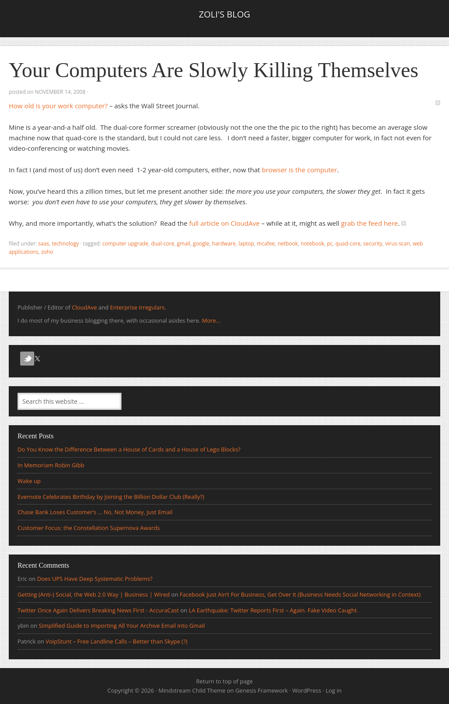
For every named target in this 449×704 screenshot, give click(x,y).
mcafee (266, 243)
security (373, 243)
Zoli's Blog (224, 14)
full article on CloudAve (224, 223)
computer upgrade (125, 243)
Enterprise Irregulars (137, 307)
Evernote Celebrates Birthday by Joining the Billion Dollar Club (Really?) (111, 497)
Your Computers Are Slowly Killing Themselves (213, 70)
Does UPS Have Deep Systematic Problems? (95, 579)
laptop (246, 243)
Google (201, 243)
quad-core (347, 243)
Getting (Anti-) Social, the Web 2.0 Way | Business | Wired (94, 594)
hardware (224, 243)
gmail (183, 243)
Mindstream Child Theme (191, 690)
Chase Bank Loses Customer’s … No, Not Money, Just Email (95, 512)
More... (211, 320)
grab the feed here (369, 223)
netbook (288, 243)
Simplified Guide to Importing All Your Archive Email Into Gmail (122, 625)
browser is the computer (299, 169)
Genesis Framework (261, 690)
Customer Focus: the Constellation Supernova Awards (89, 528)
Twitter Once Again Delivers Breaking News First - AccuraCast (98, 610)
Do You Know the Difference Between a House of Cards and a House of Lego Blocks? (129, 449)
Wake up (29, 481)
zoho (47, 252)
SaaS (43, 243)
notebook (312, 243)
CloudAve (84, 307)
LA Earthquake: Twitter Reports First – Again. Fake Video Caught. (273, 610)
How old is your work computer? (58, 105)
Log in (334, 690)
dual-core (162, 243)
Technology (65, 243)
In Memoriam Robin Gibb (51, 465)
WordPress (306, 690)
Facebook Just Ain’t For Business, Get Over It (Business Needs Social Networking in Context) (300, 594)
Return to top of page (224, 681)
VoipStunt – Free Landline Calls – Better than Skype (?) (117, 641)
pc (330, 243)
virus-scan (397, 243)
